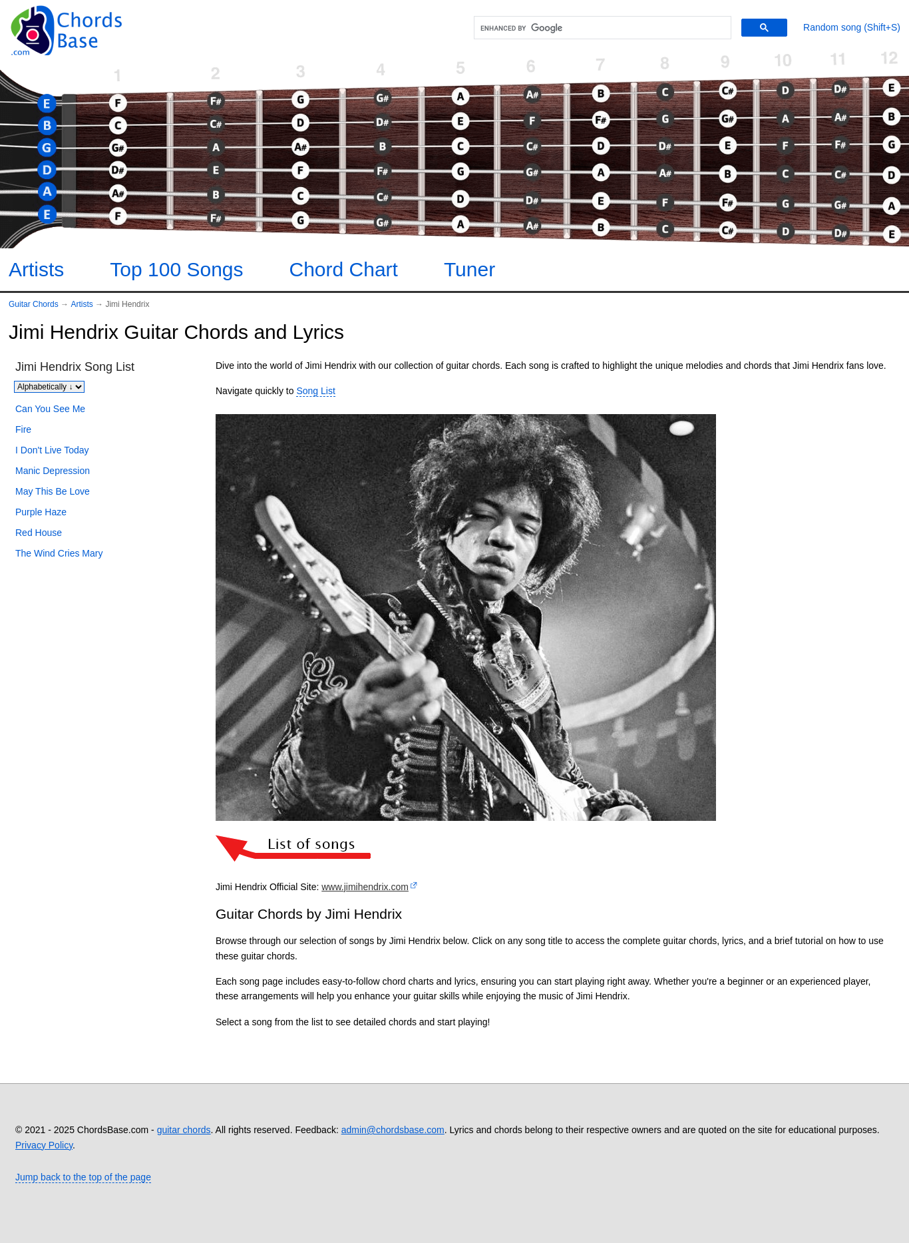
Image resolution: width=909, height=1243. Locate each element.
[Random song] (851, 27)
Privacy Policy (44, 1145)
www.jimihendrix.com (365, 886)
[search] (600, 28)
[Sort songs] (49, 387)
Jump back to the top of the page (83, 1177)
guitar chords (184, 1129)
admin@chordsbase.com (393, 1129)
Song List (315, 390)
